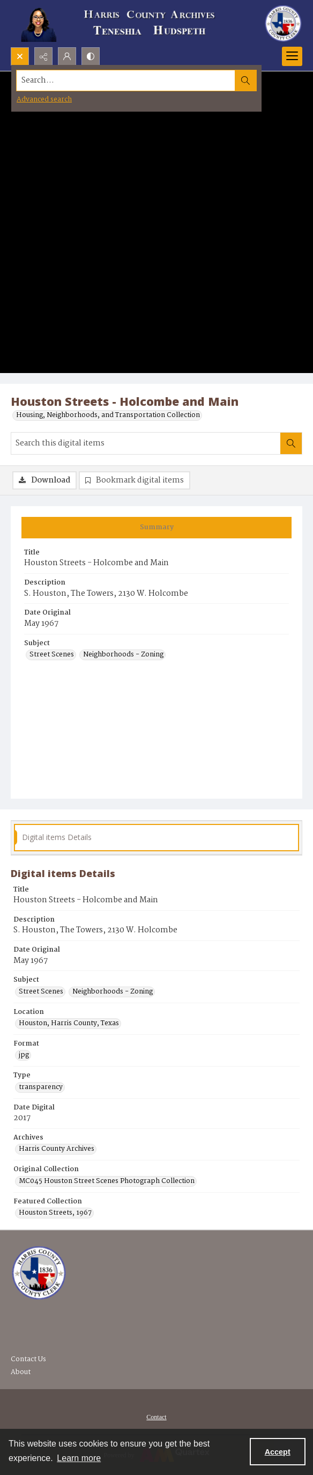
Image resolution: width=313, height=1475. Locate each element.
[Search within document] (291, 443)
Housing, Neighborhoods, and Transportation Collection (108, 415)
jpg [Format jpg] (24, 1055)
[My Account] (67, 56)
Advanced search (44, 99)
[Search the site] (126, 80)
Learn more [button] (79, 1458)
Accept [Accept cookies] (277, 1452)
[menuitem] (156, 1417)
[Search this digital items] (145, 443)
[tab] (156, 527)
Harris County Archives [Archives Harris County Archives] (56, 1149)
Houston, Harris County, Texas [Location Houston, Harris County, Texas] (69, 1023)
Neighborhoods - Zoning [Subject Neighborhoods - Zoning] (123, 654)
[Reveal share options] (43, 56)
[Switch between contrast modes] (90, 56)
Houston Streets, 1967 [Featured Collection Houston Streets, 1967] (55, 1213)
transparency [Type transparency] (41, 1087)
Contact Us (28, 1359)
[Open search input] (19, 56)
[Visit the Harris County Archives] (39, 1273)
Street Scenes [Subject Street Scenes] (51, 654)
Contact (156, 1417)
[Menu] (292, 56)
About (21, 1372)
